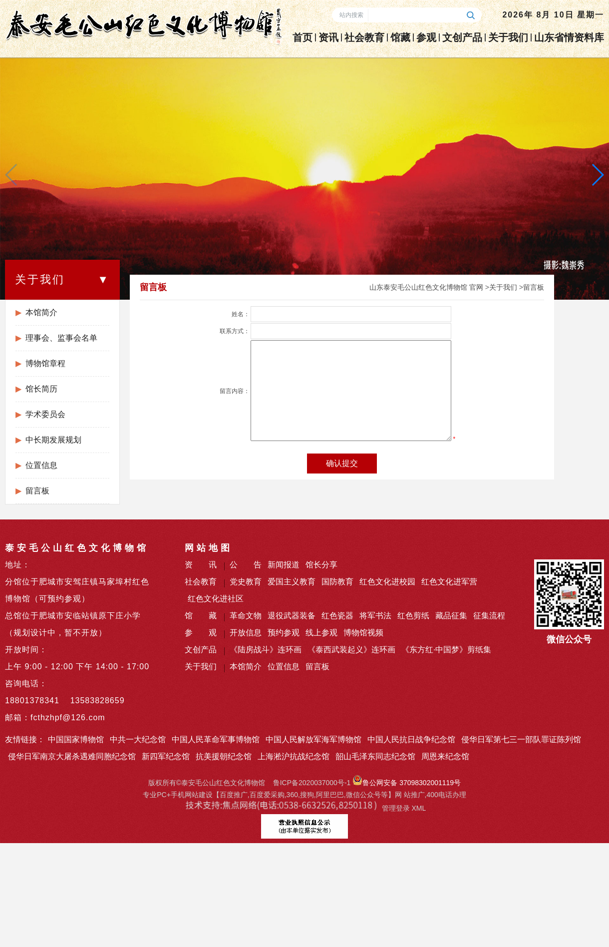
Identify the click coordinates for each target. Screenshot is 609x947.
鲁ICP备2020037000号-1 (312, 783)
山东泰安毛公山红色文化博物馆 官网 (426, 287)
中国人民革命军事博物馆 (216, 739)
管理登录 (396, 808)
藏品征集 (451, 615)
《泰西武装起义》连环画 (351, 649)
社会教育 (364, 37)
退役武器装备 (291, 615)
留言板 (37, 490)
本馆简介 (41, 312)
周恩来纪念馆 (445, 756)
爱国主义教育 (291, 581)
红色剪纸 (413, 615)
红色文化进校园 (387, 581)
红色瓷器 (337, 615)
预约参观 (284, 632)
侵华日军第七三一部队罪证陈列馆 (521, 739)
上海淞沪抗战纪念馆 (293, 756)
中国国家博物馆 (76, 739)
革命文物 (246, 615)
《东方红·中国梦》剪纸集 (446, 649)
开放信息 (246, 632)
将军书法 (375, 615)
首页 (302, 37)
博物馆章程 (45, 363)
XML (418, 808)
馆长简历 (41, 389)
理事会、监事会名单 (61, 338)
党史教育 (246, 581)
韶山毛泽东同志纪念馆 (375, 756)
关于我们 (508, 37)
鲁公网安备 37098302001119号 (406, 783)
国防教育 (337, 581)
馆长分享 (321, 564)
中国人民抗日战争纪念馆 (411, 739)
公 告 (246, 564)
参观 (426, 37)
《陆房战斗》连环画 (266, 649)
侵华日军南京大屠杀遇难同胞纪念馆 (72, 756)
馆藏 (400, 37)
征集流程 (489, 615)
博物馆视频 (363, 632)
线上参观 (321, 632)
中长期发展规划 (53, 440)
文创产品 (462, 37)
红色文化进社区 (216, 598)
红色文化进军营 (449, 581)
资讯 (328, 37)
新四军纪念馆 (166, 756)
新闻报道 (284, 564)
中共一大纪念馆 (138, 739)
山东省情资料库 (569, 37)
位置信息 (41, 465)
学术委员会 (45, 414)
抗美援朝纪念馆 (224, 756)
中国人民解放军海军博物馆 (313, 739)
